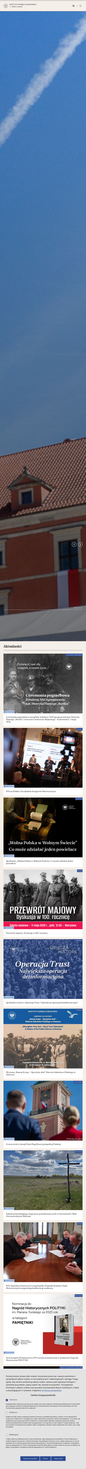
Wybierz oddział (17, 7)
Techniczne (13, 1400)
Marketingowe (13, 1435)
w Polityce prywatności (51, 1390)
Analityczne (13, 1412)
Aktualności (12, 576)
